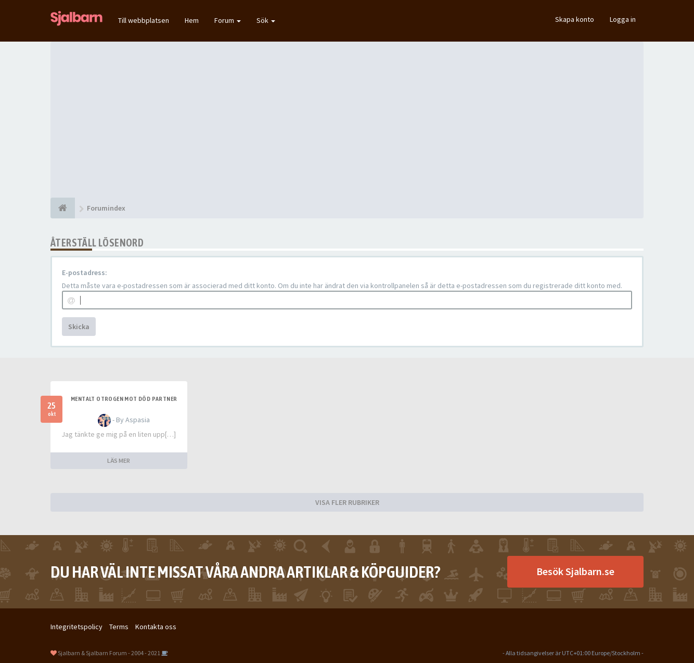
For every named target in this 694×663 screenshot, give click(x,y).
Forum (227, 20)
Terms (118, 626)
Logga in (623, 19)
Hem (192, 20)
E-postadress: (84, 272)
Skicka (78, 326)
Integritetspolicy (76, 626)
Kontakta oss (155, 626)
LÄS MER (118, 460)
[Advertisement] (347, 119)
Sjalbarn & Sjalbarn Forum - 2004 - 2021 (109, 653)
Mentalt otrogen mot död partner (124, 398)
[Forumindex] (62, 208)
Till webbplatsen (143, 20)
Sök (265, 20)
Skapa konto (574, 19)
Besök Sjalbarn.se (575, 571)
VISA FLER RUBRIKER (347, 502)
